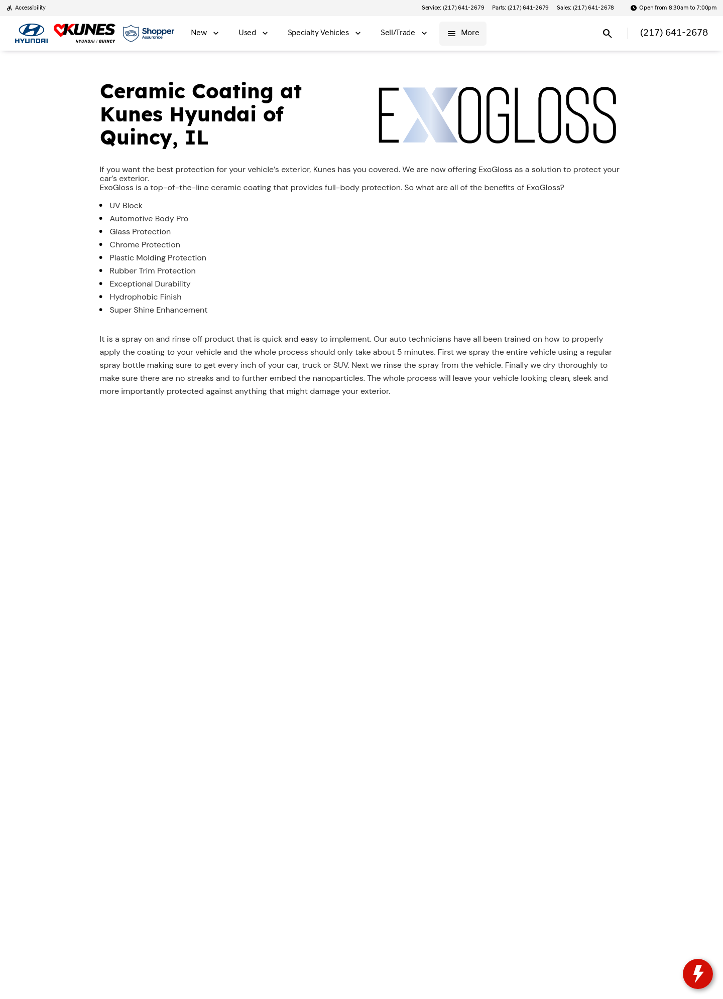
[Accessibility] (26, 8)
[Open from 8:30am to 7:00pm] (673, 8)
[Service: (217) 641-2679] (453, 8)
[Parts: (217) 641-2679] (520, 8)
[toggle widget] (698, 974)
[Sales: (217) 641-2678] (585, 8)
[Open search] (607, 34)
